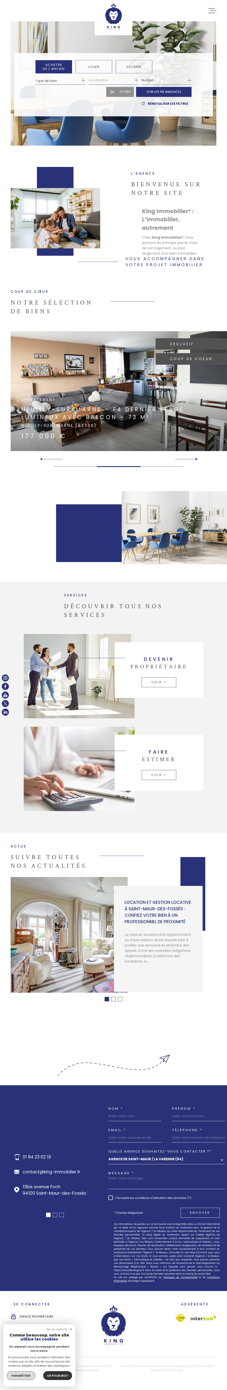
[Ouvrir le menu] (212, 11)
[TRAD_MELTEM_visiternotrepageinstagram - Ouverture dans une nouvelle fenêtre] (5, 677)
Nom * (115, 1108)
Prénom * (184, 1108)
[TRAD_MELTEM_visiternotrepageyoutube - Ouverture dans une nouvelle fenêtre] (5, 695)
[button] (195, 459)
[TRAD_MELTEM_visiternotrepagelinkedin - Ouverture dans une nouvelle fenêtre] (5, 712)
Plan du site (151, 1366)
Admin (192, 1366)
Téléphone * (187, 1130)
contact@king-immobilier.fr (51, 1172)
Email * (117, 1130)
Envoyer (200, 1212)
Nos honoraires (131, 1366)
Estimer (134, 66)
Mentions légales (173, 1366)
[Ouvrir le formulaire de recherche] (120, 92)
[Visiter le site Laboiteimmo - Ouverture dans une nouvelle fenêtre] (26, 1368)
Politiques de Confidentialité (181, 1277)
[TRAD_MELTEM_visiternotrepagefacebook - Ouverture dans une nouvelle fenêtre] (5, 686)
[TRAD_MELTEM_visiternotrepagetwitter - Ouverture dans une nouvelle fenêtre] (5, 703)
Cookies (177, 1370)
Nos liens (206, 1366)
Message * (121, 1173)
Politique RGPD (160, 1370)
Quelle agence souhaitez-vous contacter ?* (160, 1151)
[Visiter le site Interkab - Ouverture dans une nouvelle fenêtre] (180, 1318)
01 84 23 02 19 (37, 1157)
